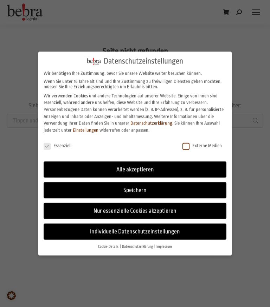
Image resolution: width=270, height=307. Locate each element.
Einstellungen (85, 125)
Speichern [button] (135, 185)
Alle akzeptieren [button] (135, 164)
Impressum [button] (164, 241)
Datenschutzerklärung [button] (138, 241)
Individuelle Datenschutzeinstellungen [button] (135, 226)
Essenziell (57, 140)
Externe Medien (202, 140)
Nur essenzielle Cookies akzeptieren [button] (135, 205)
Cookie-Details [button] (108, 241)
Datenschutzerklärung (151, 118)
